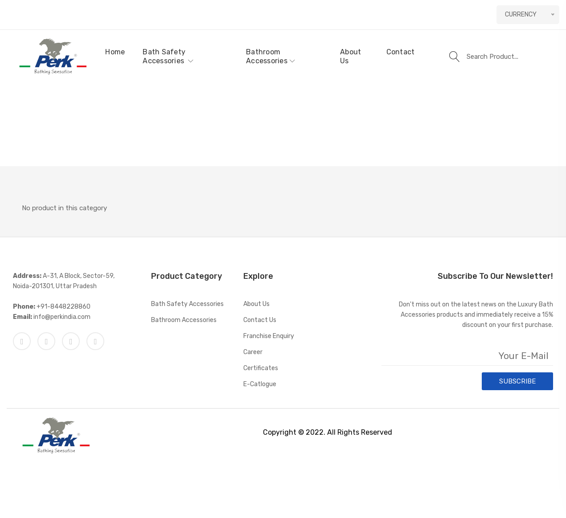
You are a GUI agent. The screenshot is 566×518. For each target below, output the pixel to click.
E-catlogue (259, 384)
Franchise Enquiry (268, 336)
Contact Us (259, 320)
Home (115, 52)
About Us (350, 56)
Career (252, 352)
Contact (400, 52)
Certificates (260, 368)
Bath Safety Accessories (168, 56)
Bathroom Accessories (270, 56)
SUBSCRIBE (517, 381)
